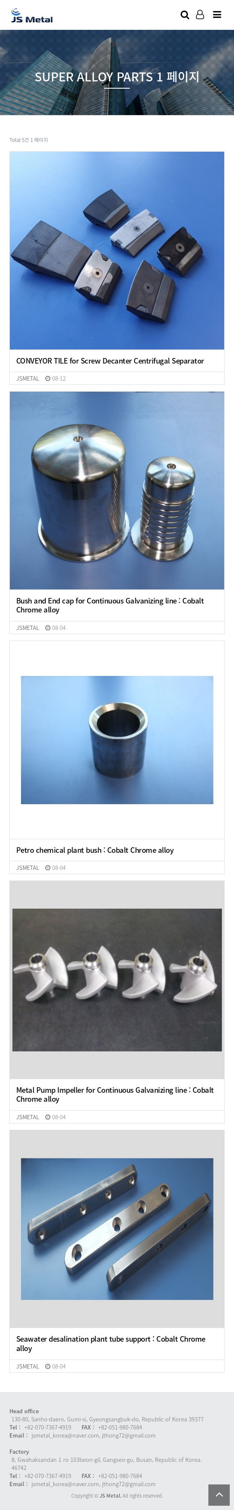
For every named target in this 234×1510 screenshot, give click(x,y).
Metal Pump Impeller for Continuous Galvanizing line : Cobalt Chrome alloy (115, 1095)
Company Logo (32, 15)
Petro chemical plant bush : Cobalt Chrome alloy (95, 850)
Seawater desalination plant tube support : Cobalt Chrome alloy (110, 1343)
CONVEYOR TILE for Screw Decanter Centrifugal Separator (110, 361)
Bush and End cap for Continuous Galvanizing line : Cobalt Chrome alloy (110, 605)
